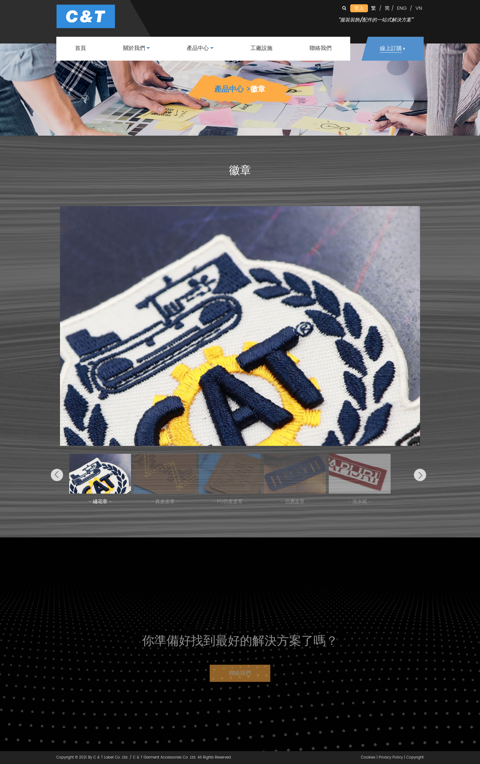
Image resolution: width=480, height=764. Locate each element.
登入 (359, 8)
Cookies (368, 757)
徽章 (257, 89)
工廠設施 (261, 48)
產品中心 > (232, 89)
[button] (57, 475)
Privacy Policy (391, 757)
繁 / (376, 8)
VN (418, 8)
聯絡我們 (320, 48)
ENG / (404, 8)
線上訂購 (391, 49)
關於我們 (136, 48)
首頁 (80, 48)
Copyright (415, 757)
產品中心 (200, 48)
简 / (389, 8)
